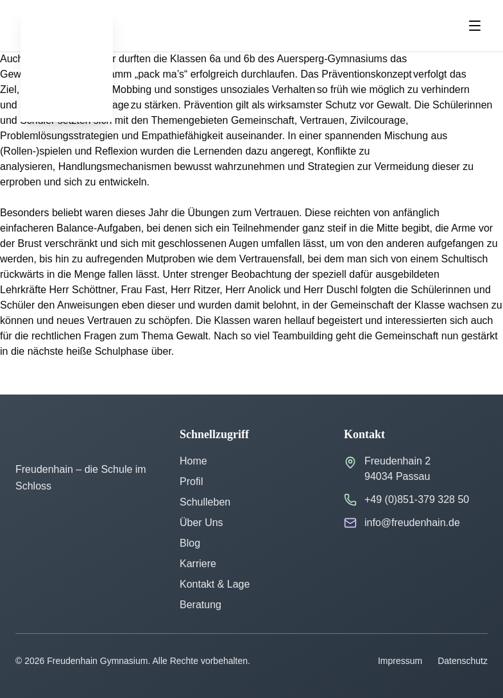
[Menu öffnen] (475, 25)
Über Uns (201, 522)
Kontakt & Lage (215, 584)
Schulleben (205, 502)
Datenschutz (463, 661)
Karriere (198, 563)
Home (193, 460)
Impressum (400, 661)
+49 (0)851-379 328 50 (416, 499)
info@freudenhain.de (412, 522)
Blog (190, 543)
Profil (191, 481)
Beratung (200, 604)
